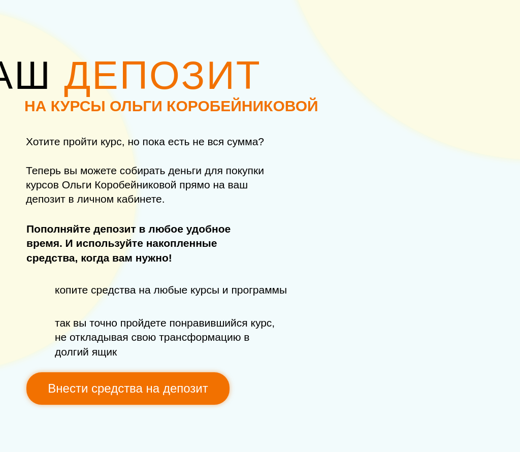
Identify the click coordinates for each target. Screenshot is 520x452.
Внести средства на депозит (128, 388)
